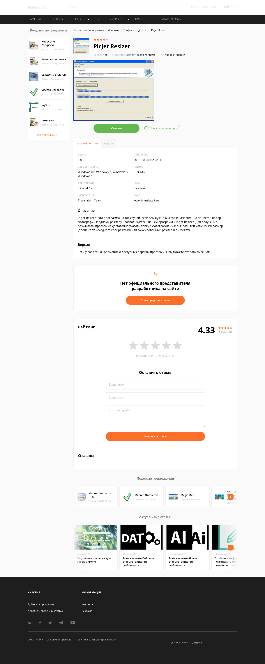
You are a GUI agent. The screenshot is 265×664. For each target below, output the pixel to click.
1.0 (100, 54)
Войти (195, 6)
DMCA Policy (35, 639)
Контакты (88, 604)
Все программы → (48, 135)
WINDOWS (36, 19)
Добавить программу (41, 604)
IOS (97, 19)
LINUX (77, 19)
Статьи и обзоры (169, 19)
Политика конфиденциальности (96, 639)
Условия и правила (59, 639)
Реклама (87, 611)
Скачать (116, 128)
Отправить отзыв (155, 436)
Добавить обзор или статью (45, 611)
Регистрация (209, 6)
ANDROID (115, 19)
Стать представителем (155, 300)
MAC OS (58, 19)
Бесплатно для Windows (141, 54)
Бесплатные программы (88, 30)
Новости (141, 19)
